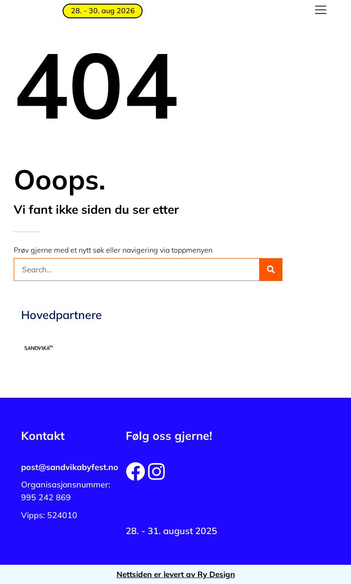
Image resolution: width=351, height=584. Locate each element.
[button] (321, 11)
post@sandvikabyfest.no (69, 467)
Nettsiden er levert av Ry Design (176, 574)
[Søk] (270, 270)
